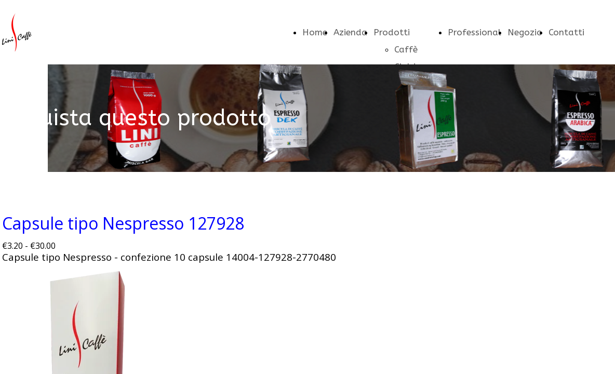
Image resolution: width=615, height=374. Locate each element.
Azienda (350, 32)
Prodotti (391, 32)
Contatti (566, 32)
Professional (474, 32)
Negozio (524, 32)
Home (314, 32)
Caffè (406, 49)
